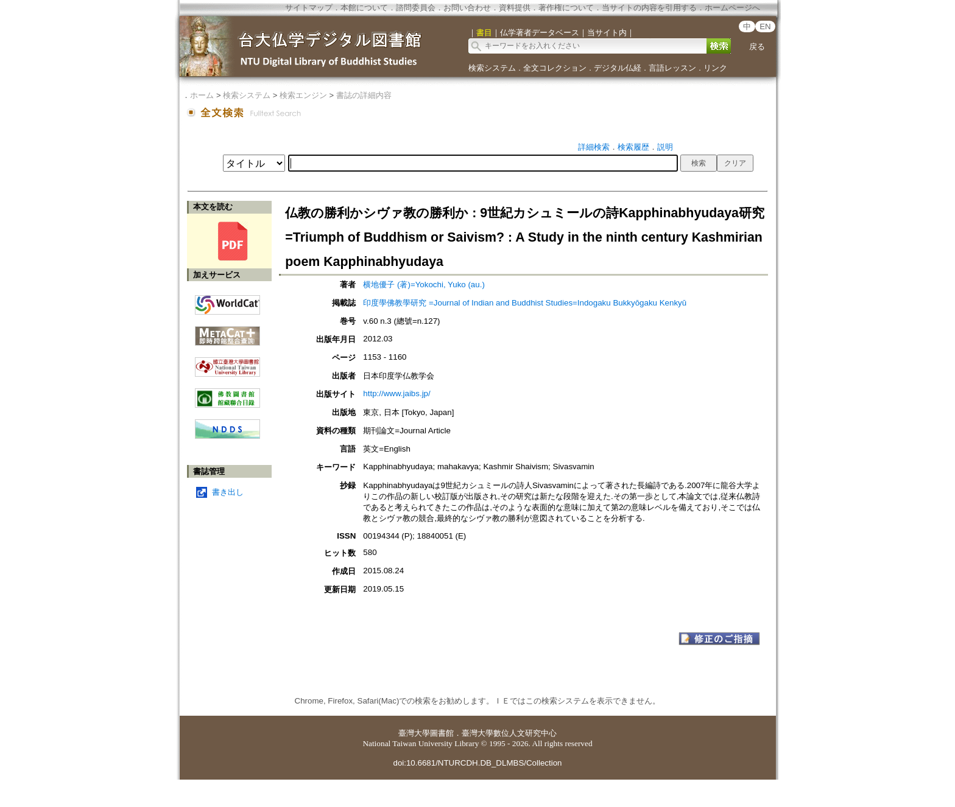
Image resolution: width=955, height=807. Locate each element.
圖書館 (442, 733)
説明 (665, 147)
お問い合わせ (467, 7)
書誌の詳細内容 (364, 95)
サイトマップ (309, 7)
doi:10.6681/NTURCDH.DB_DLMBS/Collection (477, 762)
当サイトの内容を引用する (649, 7)
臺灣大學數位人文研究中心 (509, 733)
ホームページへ (732, 7)
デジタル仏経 (617, 67)
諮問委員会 (415, 7)
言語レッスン (672, 67)
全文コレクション (555, 67)
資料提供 (514, 7)
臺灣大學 (414, 733)
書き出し (228, 492)
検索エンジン (303, 95)
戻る (757, 46)
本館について (364, 7)
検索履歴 (633, 147)
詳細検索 (594, 147)
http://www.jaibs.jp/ (396, 393)
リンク (715, 67)
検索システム (492, 67)
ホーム (202, 95)
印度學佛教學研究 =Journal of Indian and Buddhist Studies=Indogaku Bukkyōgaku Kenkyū (524, 302)
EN (765, 26)
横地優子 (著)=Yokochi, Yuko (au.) (423, 284)
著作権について (566, 7)
